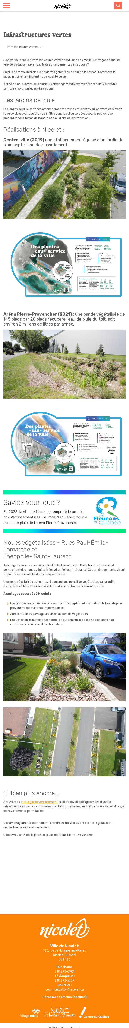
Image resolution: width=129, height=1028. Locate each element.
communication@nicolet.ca (64, 989)
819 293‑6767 (65, 980)
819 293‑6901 (64, 971)
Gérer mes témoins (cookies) (64, 997)
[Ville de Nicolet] (62, 5)
